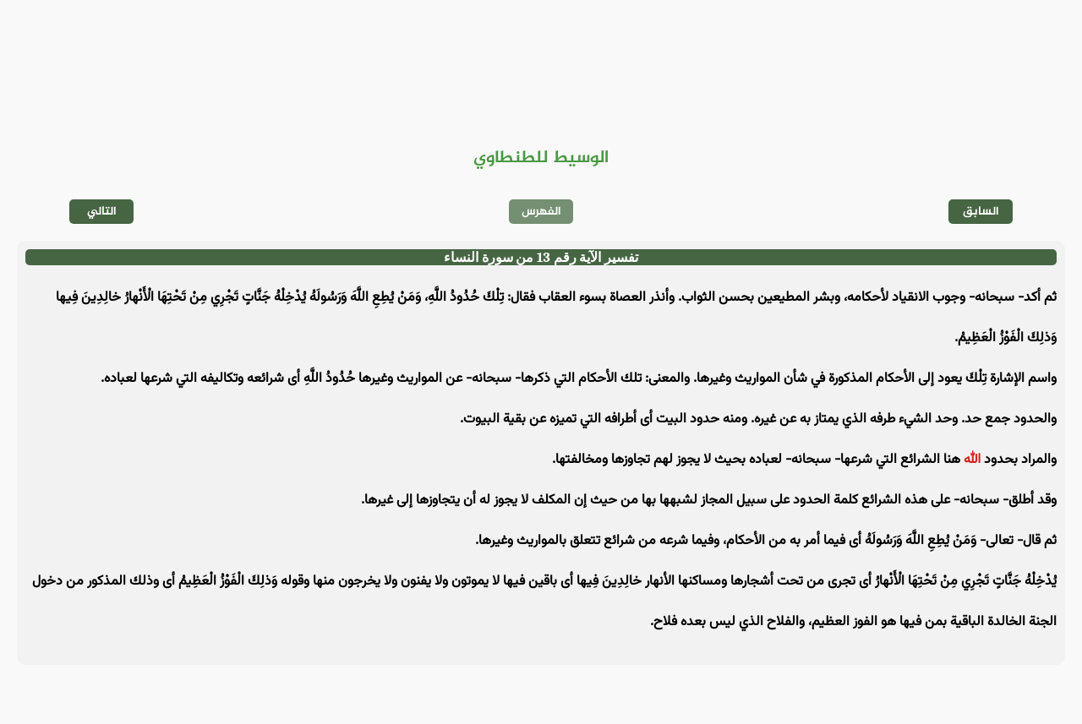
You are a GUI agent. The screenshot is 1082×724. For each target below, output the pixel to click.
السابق (981, 211)
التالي (102, 211)
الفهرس (541, 211)
